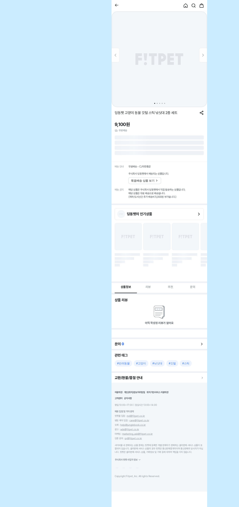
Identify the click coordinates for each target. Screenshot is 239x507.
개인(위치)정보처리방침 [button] (134, 392)
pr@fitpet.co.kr (133, 438)
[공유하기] (201, 112)
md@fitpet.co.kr (136, 415)
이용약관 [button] (118, 392)
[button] (117, 5)
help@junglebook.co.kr (133, 424)
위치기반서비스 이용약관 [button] (157, 392)
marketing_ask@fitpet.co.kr (137, 433)
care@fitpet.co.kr (139, 420)
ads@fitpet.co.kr (129, 429)
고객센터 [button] (118, 398)
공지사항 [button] (128, 398)
